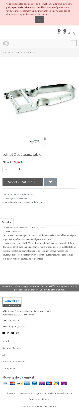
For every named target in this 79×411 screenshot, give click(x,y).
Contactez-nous (24, 393)
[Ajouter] (19, 169)
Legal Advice (40, 393)
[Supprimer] (6, 169)
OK (39, 19)
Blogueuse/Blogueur (11, 348)
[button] (8, 95)
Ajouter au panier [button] (22, 181)
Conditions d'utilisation (39, 399)
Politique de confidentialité (60, 393)
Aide (4, 354)
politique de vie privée (18, 7)
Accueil (5, 341)
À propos (11, 393)
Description (7, 222)
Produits (6, 52)
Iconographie (8, 368)
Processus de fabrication (13, 361)
